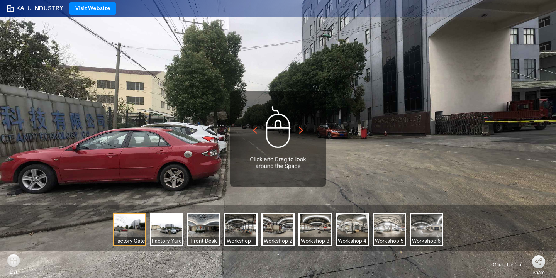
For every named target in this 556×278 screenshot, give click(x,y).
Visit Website (92, 8)
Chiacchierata (502, 265)
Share (538, 272)
